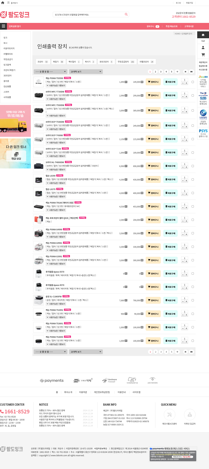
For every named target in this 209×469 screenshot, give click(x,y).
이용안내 (122, 392)
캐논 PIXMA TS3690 (54, 336)
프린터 (43, 61)
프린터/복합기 (9, 70)
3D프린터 (7, 75)
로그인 (178, 2)
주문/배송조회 (171, 26)
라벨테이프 (8, 53)
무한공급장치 (126, 61)
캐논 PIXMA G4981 (54, 242)
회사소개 (68, 392)
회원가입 (189, 2)
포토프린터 (106, 61)
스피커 (6, 91)
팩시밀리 (74, 61)
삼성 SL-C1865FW (54, 296)
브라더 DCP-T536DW (55, 121)
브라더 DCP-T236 (53, 148)
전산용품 (7, 86)
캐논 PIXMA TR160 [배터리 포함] (60, 202)
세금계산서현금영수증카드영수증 (203, 66)
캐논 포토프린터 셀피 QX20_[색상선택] (62, 217)
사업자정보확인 (100, 448)
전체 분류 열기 (15, 26)
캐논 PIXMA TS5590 (54, 78)
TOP (203, 41)
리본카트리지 (9, 48)
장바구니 (153, 26)
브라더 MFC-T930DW (55, 105)
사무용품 (7, 97)
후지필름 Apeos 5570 (55, 271)
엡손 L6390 (50, 175)
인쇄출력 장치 (187, 33)
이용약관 (83, 392)
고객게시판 (188, 26)
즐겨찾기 (12, 2)
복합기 (58, 61)
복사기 (90, 61)
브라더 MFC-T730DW (55, 91)
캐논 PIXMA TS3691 (54, 323)
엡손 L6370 (50, 189)
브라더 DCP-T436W (54, 135)
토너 (5, 42)
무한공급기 (8, 59)
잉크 (5, 37)
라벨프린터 (147, 61)
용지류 (6, 81)
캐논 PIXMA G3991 (54, 256)
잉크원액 (7, 64)
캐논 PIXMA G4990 (54, 229)
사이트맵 (136, 392)
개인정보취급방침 (102, 392)
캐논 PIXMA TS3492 (54, 309)
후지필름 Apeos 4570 (55, 285)
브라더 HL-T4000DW (55, 162)
